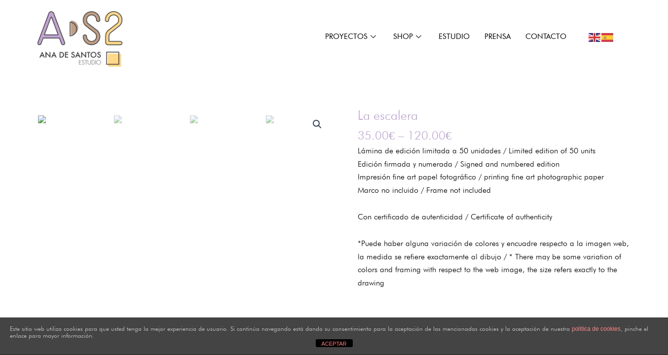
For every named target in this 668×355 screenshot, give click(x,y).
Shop (408, 36)
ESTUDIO (454, 36)
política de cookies (596, 328)
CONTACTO (545, 36)
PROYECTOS (351, 36)
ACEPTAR (333, 344)
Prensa (497, 36)
